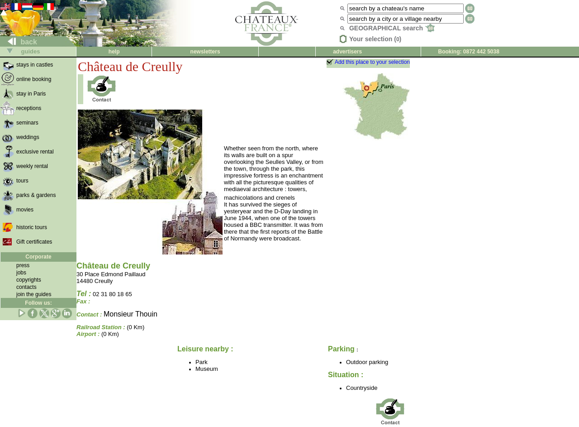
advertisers (347, 51)
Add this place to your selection (372, 62)
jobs (21, 272)
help (114, 51)
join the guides (33, 294)
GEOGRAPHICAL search (392, 28)
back (18, 42)
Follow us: (38, 303)
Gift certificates (34, 242)
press (22, 265)
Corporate (38, 257)
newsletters (205, 51)
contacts (26, 287)
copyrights (28, 280)
